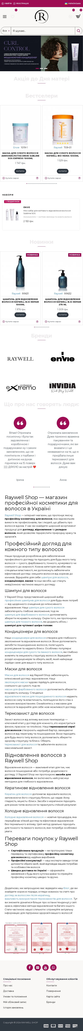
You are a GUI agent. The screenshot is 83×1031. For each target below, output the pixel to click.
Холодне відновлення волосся (24, 817)
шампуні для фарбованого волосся (27, 614)
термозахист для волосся (21, 744)
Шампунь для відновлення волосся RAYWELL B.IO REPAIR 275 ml (62, 302)
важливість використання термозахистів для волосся (38, 898)
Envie (16, 147)
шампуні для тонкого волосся (23, 621)
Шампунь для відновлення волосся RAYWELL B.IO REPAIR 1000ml (20, 302)
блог (66, 888)
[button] (26, 183)
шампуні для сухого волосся (46, 607)
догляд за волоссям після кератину (27, 895)
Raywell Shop (13, 515)
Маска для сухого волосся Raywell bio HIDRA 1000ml (63, 154)
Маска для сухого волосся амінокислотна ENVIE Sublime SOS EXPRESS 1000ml (20, 156)
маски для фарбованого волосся (26, 689)
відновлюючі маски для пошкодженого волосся (35, 696)
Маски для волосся (17, 675)
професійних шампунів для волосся (27, 600)
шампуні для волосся (54, 577)
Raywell (58, 147)
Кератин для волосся (18, 794)
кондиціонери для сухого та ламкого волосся (33, 652)
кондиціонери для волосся (28, 637)
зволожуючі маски (16, 682)
